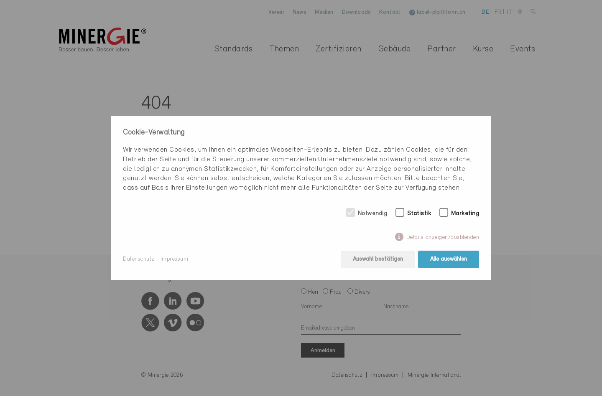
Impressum (175, 259)
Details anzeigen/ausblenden (443, 237)
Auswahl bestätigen (378, 259)
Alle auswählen (448, 259)
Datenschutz (139, 259)
